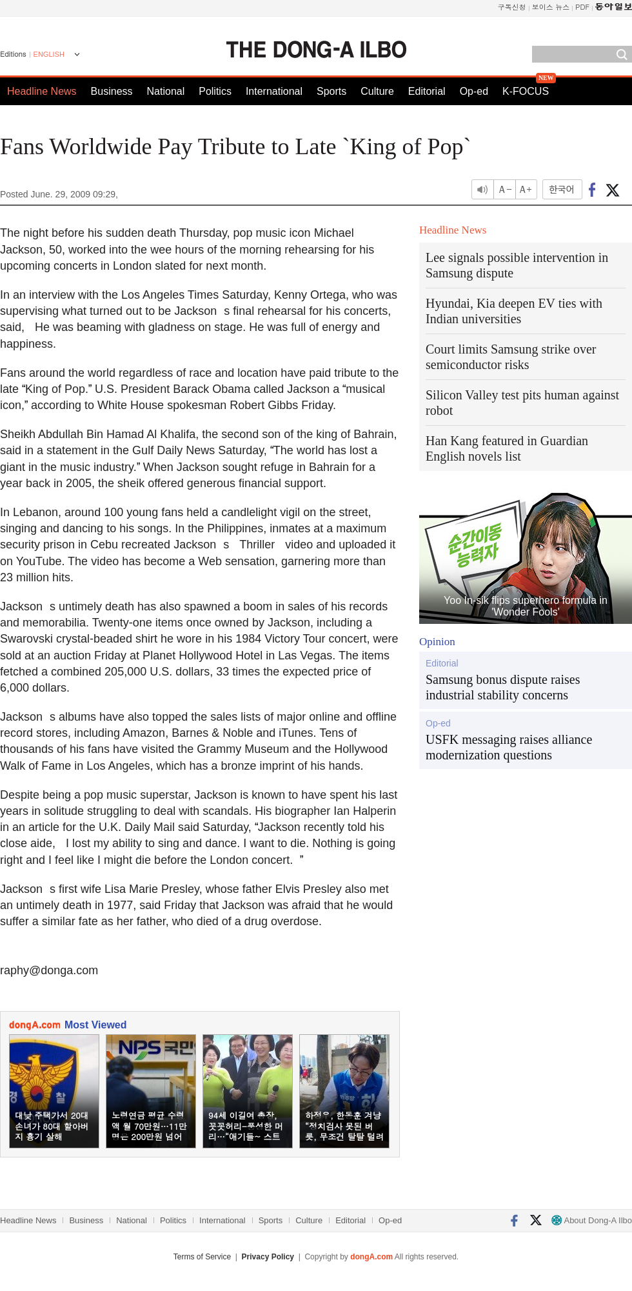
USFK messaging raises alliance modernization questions (509, 747)
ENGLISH (49, 54)
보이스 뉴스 (551, 7)
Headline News (42, 91)
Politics (215, 91)
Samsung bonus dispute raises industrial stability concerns (503, 687)
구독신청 (512, 7)
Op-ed (474, 91)
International (274, 91)
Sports (331, 91)
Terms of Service (202, 1256)
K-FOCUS (525, 91)
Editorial (427, 91)
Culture (377, 91)
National (166, 91)
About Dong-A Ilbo (591, 1220)
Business (112, 91)
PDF (582, 7)
